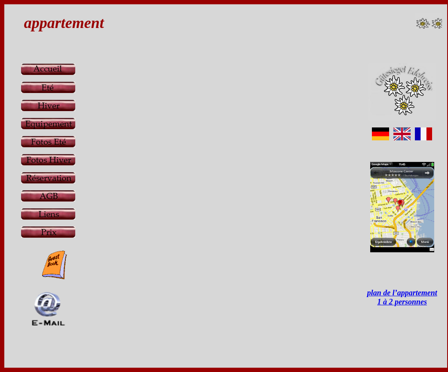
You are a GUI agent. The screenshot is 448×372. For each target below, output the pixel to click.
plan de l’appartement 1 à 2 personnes (402, 297)
